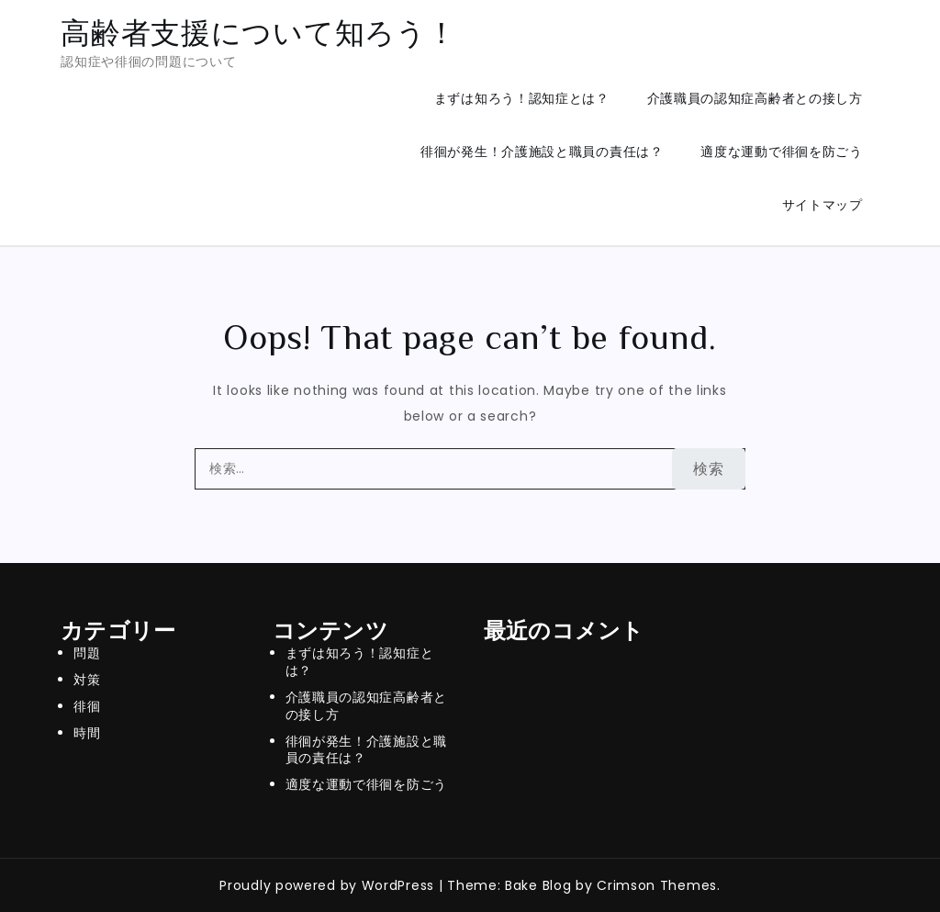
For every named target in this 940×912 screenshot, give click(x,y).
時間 (86, 733)
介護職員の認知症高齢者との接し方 (755, 98)
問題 (86, 653)
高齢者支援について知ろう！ (258, 32)
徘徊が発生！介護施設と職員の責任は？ (542, 151)
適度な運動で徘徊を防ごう (781, 151)
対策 (86, 679)
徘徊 (86, 706)
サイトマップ (822, 205)
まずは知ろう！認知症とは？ (522, 98)
